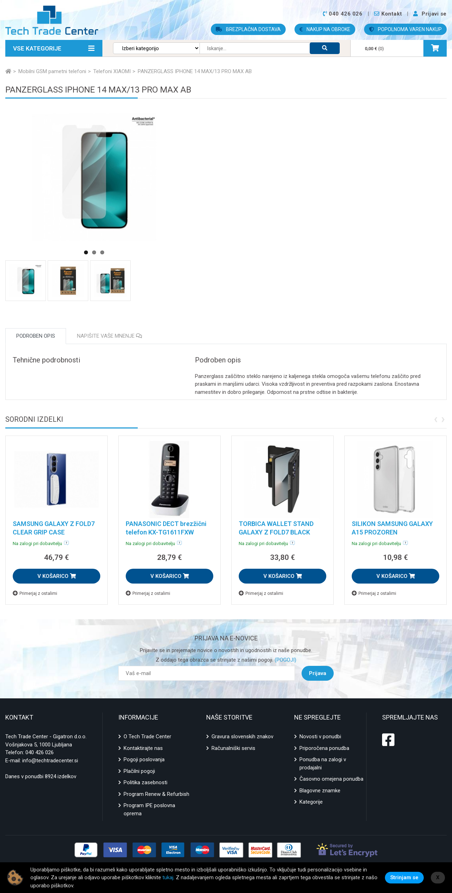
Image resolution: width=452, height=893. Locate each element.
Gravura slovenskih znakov (242, 736)
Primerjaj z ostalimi (35, 593)
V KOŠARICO (56, 576)
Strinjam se (404, 877)
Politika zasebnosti (145, 782)
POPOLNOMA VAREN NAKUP (405, 29)
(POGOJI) (284, 660)
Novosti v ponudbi (320, 736)
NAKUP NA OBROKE (324, 29)
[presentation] (436, 418)
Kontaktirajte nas (143, 748)
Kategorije (311, 802)
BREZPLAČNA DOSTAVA (248, 29)
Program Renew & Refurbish (156, 794)
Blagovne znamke (319, 790)
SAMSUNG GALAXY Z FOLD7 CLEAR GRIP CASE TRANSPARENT (54, 532)
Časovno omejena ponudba (331, 779)
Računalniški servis (233, 748)
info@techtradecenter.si (50, 760)
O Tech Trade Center (147, 736)
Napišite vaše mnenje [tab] (109, 336)
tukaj (167, 877)
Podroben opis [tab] (35, 336)
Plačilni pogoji (139, 771)
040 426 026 (39, 752)
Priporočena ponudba (324, 748)
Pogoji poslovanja (144, 759)
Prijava (317, 673)
